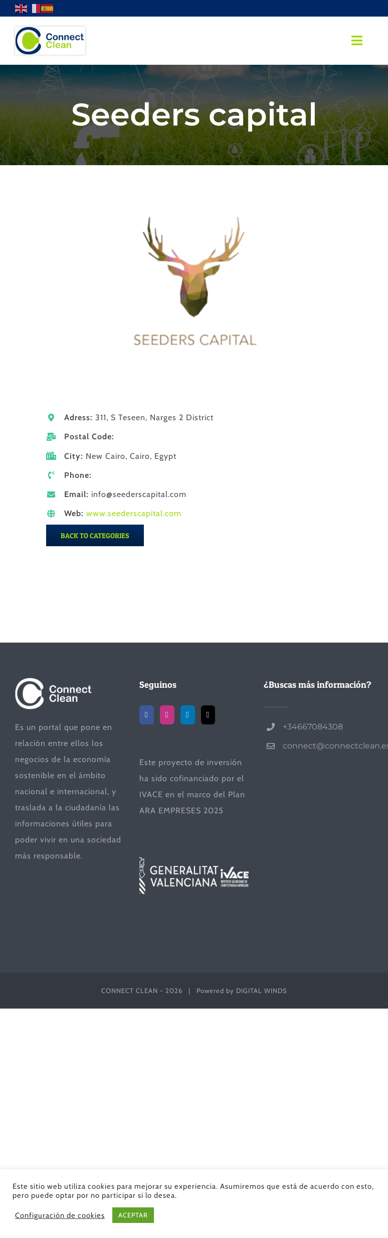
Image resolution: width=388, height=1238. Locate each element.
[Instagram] (167, 714)
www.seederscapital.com (133, 513)
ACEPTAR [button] (133, 1215)
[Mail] (208, 714)
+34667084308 (313, 726)
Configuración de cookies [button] (60, 1215)
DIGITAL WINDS (261, 990)
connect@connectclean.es (328, 746)
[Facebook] (146, 714)
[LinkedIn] (187, 714)
